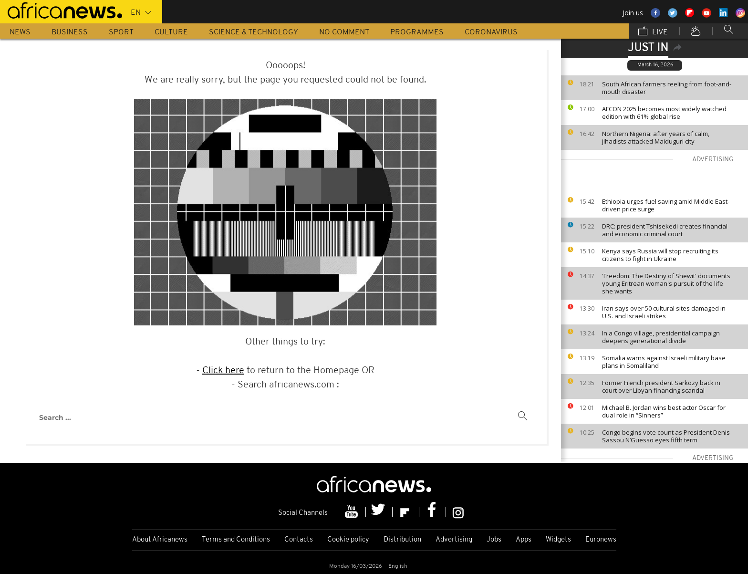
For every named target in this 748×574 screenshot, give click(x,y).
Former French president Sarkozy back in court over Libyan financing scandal (661, 386)
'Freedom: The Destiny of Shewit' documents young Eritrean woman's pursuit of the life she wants (666, 283)
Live (653, 32)
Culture (171, 32)
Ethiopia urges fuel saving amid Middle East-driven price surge (665, 205)
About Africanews (159, 539)
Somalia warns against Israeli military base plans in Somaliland (664, 361)
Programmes (417, 32)
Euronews (600, 539)
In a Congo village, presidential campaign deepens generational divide (661, 336)
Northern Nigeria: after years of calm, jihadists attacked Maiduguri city (655, 137)
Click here (223, 371)
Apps (523, 539)
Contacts (298, 539)
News (20, 32)
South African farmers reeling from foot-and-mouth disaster (666, 87)
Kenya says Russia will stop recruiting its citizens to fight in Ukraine (660, 254)
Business (70, 32)
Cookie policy (348, 539)
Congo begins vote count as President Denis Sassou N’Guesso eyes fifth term (666, 436)
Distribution (402, 539)
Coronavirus (491, 32)
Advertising (454, 539)
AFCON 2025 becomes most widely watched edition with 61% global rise (664, 112)
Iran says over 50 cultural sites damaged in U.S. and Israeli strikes (664, 312)
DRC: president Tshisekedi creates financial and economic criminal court (664, 230)
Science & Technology (253, 32)
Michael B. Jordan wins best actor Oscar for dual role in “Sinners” (664, 411)
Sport (121, 32)
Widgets (558, 539)
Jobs (494, 539)
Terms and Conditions (236, 539)
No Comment (344, 32)
